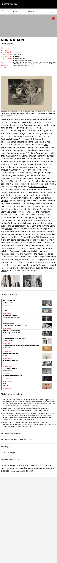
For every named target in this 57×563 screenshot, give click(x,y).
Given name (5, 48)
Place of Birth (6, 54)
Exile (3, 60)
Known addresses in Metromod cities (5, 65)
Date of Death (6, 56)
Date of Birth (6, 52)
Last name (4, 50)
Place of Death (6, 58)
